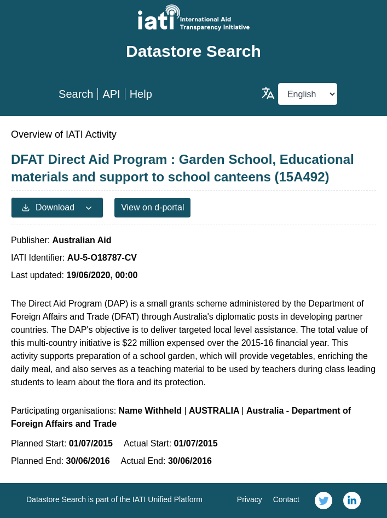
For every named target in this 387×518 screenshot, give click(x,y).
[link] (323, 500)
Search (76, 94)
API (111, 94)
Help (141, 94)
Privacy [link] (249, 499)
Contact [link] (286, 499)
